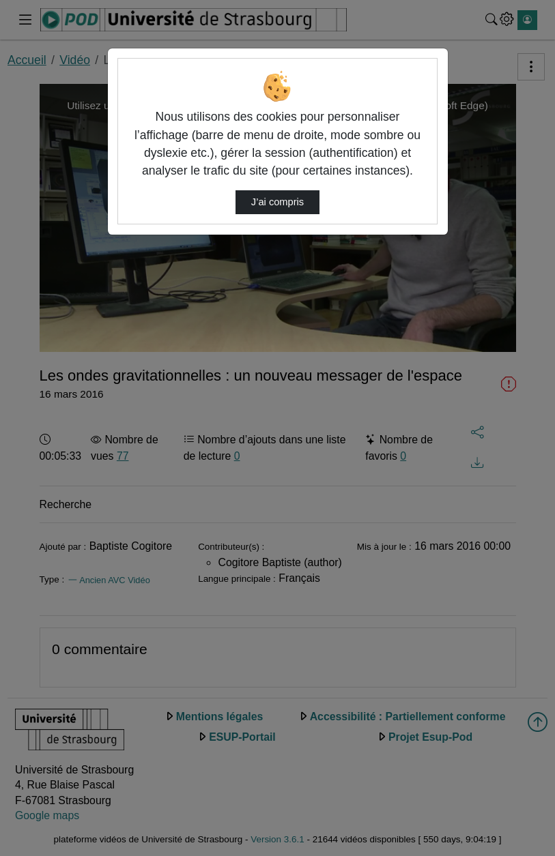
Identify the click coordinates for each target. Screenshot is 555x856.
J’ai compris (277, 201)
